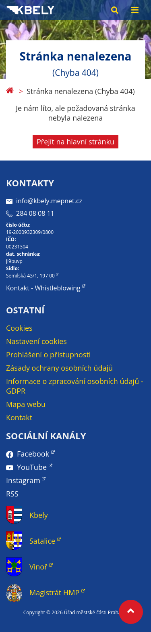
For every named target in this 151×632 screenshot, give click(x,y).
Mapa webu (26, 404)
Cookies (19, 328)
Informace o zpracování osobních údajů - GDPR (74, 386)
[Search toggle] (115, 10)
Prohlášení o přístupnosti (48, 354)
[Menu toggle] (135, 10)
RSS (12, 494)
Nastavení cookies (36, 341)
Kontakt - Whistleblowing (43, 288)
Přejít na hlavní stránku (75, 141)
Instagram (23, 480)
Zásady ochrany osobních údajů (59, 368)
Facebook (33, 454)
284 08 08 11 (30, 213)
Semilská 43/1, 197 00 (30, 275)
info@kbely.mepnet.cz (44, 200)
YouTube (32, 467)
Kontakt (19, 417)
